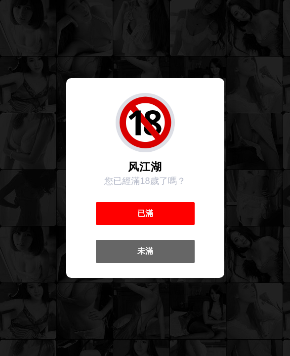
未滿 (145, 251)
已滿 (145, 213)
